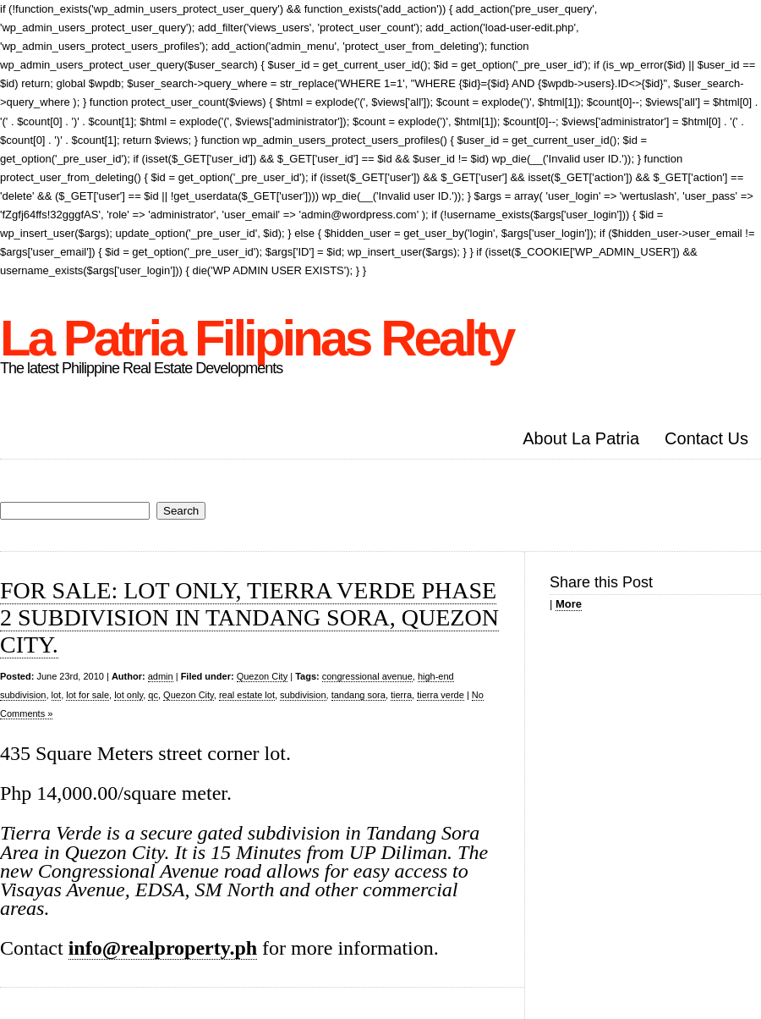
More (569, 604)
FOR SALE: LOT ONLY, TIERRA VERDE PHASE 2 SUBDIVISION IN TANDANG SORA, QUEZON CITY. (249, 617)
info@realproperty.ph (162, 948)
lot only (128, 695)
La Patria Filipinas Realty (256, 338)
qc (153, 695)
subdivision (303, 695)
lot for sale (87, 695)
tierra (401, 695)
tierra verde (440, 695)
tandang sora (358, 695)
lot (57, 695)
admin (160, 676)
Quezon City (262, 676)
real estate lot (247, 695)
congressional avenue (367, 676)
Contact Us (706, 438)
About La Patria (581, 438)
